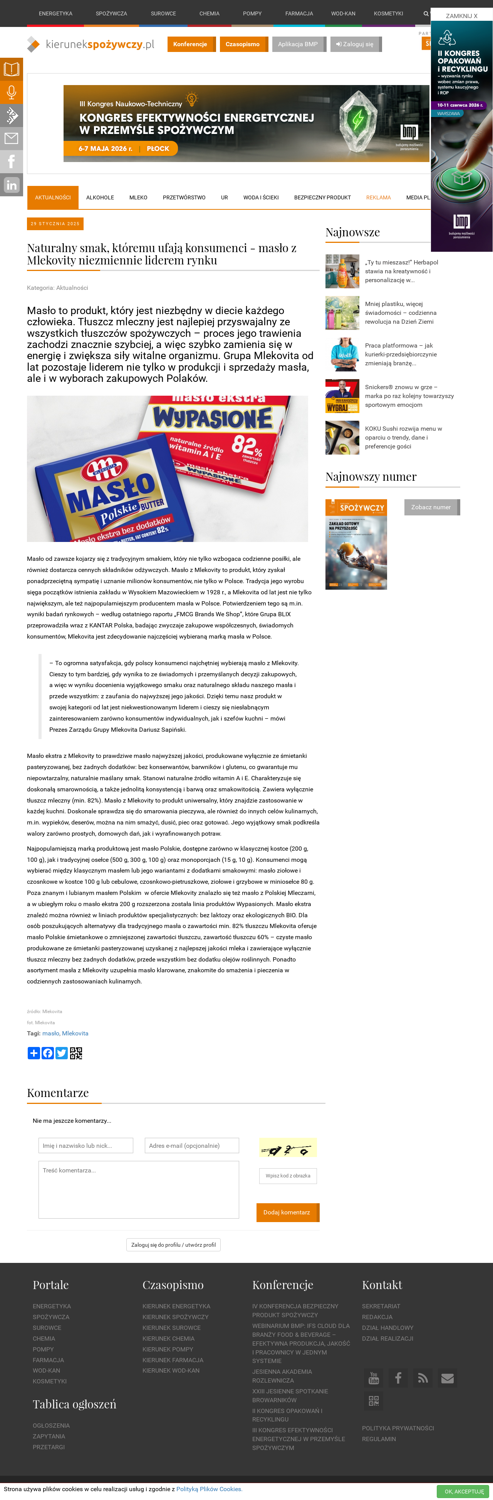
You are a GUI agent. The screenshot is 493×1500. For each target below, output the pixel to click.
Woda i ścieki (261, 197)
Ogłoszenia (51, 1426)
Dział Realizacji (387, 1338)
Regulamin (379, 1439)
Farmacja (299, 13)
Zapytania (49, 1436)
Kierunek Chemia (169, 1338)
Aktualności (53, 197)
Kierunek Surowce (172, 1327)
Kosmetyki (388, 13)
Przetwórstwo (184, 197)
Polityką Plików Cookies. (209, 1489)
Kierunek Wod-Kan (171, 1371)
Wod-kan (343, 13)
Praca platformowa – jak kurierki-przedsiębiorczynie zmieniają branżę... (401, 354)
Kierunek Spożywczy (176, 1317)
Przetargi (49, 1447)
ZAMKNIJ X (462, 16)
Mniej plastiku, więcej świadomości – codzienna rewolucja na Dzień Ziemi (401, 312)
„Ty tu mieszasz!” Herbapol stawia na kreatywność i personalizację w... (401, 271)
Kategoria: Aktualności (57, 288)
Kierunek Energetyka (176, 1306)
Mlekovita (75, 1033)
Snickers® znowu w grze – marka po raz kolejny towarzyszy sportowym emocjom (409, 395)
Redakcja (377, 1317)
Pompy (252, 13)
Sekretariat (381, 1306)
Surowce (163, 13)
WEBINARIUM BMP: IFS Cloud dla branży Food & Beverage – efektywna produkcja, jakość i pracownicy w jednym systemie (301, 1343)
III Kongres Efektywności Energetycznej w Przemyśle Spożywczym (298, 1439)
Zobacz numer (431, 507)
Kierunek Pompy (168, 1349)
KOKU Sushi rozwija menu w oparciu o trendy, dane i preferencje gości (403, 437)
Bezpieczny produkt (322, 197)
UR (224, 197)
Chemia (210, 13)
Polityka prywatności (398, 1428)
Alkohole (100, 197)
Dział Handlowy (388, 1327)
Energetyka (55, 13)
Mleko (138, 197)
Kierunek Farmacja (173, 1360)
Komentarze (58, 1092)
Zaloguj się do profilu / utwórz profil (173, 1245)
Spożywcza (111, 13)
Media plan (422, 197)
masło (50, 1033)
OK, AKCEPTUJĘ (464, 1491)
